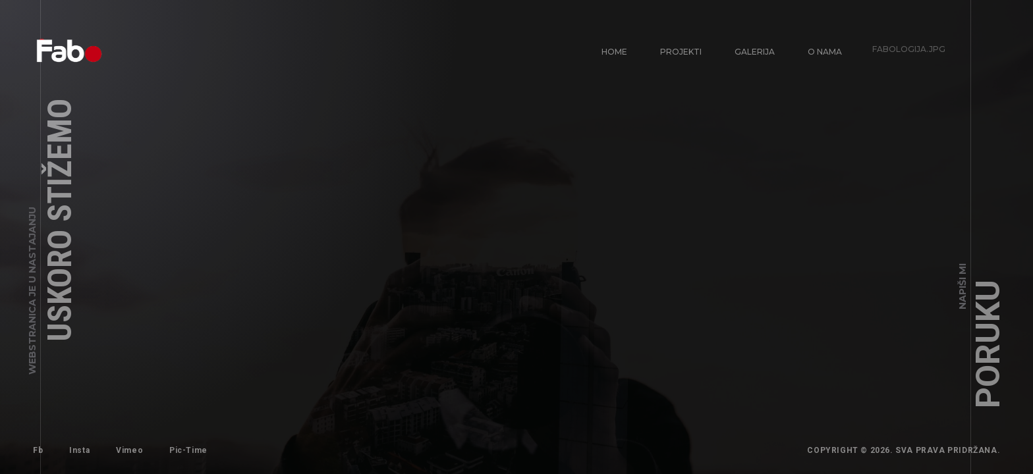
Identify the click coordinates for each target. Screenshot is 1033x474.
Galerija (749, 46)
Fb (38, 450)
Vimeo (123, 444)
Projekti (679, 50)
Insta (78, 449)
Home (614, 52)
